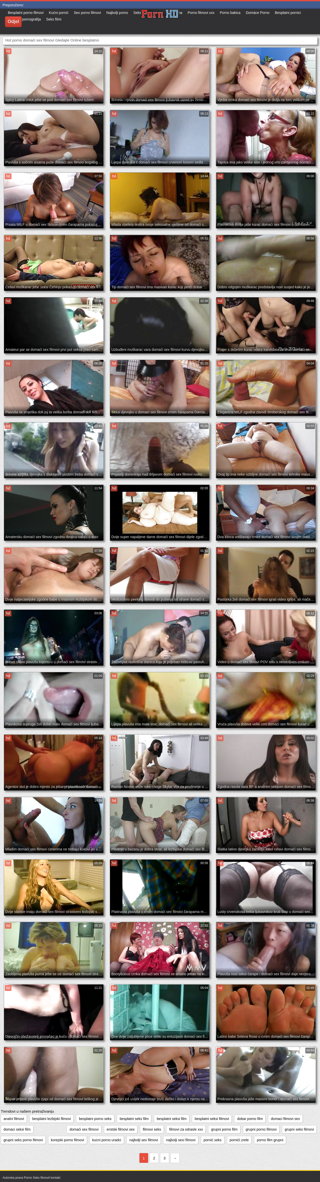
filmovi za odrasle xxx (186, 1129)
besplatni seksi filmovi (212, 1119)
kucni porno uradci (106, 1140)
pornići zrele (239, 1140)
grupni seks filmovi (299, 1129)
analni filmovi (14, 1119)
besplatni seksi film (172, 1119)
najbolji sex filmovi (143, 1140)
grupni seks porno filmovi (23, 1140)
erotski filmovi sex (121, 1129)
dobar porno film (250, 1119)
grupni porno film (224, 1129)
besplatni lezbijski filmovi (51, 1119)
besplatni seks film (134, 1119)
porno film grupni (270, 1140)
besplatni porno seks (95, 1119)
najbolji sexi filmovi (180, 1140)
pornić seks (213, 1140)
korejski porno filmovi (67, 1140)
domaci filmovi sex (285, 1119)
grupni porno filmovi (261, 1129)
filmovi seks (152, 1129)
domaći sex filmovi (83, 1129)
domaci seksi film (17, 1129)
